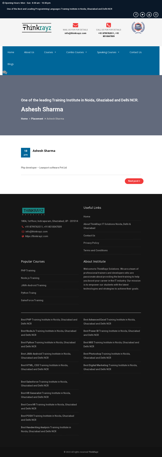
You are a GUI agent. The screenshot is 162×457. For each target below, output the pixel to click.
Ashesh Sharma (44, 151)
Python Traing (28, 293)
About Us (29, 52)
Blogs (11, 64)
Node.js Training (30, 278)
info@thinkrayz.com (37, 231)
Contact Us (136, 52)
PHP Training (28, 270)
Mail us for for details (75, 30)
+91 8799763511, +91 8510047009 (43, 226)
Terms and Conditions (96, 250)
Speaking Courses (108, 52)
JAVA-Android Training (33, 285)
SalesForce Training (32, 300)
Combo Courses (76, 52)
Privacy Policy (91, 243)
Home (11, 52)
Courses (50, 52)
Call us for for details (108, 30)
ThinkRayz (93, 452)
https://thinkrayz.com (36, 236)
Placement (37, 118)
